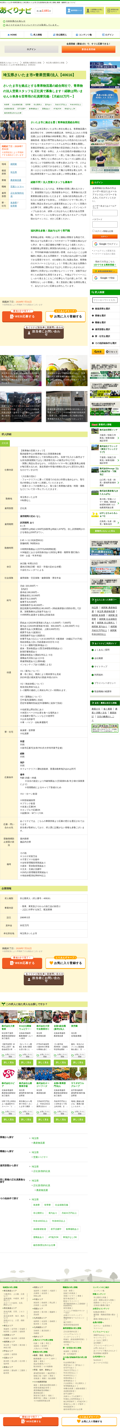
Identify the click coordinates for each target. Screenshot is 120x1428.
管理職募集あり (69, 1385)
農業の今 (96, 709)
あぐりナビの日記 (100, 1362)
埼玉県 (13, 172)
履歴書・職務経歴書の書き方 (104, 1315)
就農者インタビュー (101, 1302)
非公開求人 (38, 104)
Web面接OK (68, 1406)
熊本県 (36, 1323)
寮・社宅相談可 (69, 1353)
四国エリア (38, 1308)
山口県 (44, 1305)
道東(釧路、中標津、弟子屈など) (14, 1299)
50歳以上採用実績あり (72, 1398)
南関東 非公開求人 (106, 622)
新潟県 (6, 1360)
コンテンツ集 (99, 1290)
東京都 (22, 1344)
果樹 (51, 1375)
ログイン (31, 49)
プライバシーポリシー (105, 683)
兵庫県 (36, 1293)
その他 (66, 1344)
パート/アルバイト (71, 1333)
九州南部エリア (40, 1327)
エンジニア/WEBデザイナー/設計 (74, 1311)
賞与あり (48, 104)
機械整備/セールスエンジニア (73, 1318)
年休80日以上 (58, 1220)
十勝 (41, 1343)
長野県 (14, 1354)
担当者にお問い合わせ (44, 332)
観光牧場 (37, 1366)
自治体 (52, 1397)
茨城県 (6, 1338)
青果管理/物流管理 (71, 1324)
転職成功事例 (99, 1311)
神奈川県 (7, 1347)
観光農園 (52, 1378)
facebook (97, 1359)
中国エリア (38, 1299)
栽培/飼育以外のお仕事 (12, 113)
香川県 (44, 1311)
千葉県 (14, 1344)
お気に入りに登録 (10, 1056)
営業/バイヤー (17, 186)
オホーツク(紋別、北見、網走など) (14, 1303)
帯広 (48, 1343)
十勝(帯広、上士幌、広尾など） (14, 1294)
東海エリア (8, 1366)
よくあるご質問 (101, 649)
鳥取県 (36, 1302)
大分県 (44, 1323)
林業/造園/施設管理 (41, 1387)
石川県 (22, 1360)
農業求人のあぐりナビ (9, 63)
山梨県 (6, 1354)
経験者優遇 (80, 1388)
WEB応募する (22, 315)
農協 (45, 1397)
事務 (79, 1295)
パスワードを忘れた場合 (104, 254)
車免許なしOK (70, 109)
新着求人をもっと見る (105, 531)
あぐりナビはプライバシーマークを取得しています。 (32, 25)
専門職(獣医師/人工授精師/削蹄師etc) (74, 1304)
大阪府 (52, 1290)
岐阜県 (6, 1372)
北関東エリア (9, 1334)
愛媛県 (52, 1311)
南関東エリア (9, 1341)
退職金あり (46, 109)
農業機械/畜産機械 (41, 1390)
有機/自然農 (68, 1388)
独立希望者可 (68, 1401)
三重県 (22, 1370)
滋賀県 (36, 1290)
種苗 (35, 1384)
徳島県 (36, 1311)
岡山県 (52, 1302)
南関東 (13, 164)
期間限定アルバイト (71, 1341)
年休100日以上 (75, 104)
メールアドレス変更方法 (104, 251)
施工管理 (67, 1322)
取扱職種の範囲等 (103, 692)
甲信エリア (8, 1350)
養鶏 (41, 1361)
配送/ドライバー (70, 1300)
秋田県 (6, 1331)
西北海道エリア (10, 1307)
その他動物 (48, 1366)
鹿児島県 (45, 1330)
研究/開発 (67, 1307)
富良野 (44, 1345)
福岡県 (36, 1321)
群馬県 (22, 1338)
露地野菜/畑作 (39, 1373)
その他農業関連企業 (42, 1400)
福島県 (22, 1331)
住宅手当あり (68, 1367)
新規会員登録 (88, 49)
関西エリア (38, 1287)
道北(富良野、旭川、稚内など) (14, 1316)
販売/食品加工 (69, 1298)
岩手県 (14, 1328)
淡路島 (36, 1345)
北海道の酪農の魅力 (101, 1305)
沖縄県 (36, 1333)
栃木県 (14, 1338)
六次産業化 (68, 1383)
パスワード (97, 219)
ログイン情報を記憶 (102, 231)
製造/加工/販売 (40, 1395)
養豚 (35, 1361)
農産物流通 (15, 180)
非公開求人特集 (99, 1297)
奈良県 (44, 1293)
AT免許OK (57, 109)
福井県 (6, 1363)
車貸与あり (68, 1364)
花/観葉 (37, 1378)
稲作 (45, 1375)
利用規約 (98, 675)
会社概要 (98, 658)
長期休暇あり (68, 1377)
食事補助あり (34, 109)
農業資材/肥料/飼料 (47, 1384)
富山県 (14, 1360)
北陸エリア (8, 1357)
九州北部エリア (40, 1317)
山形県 (14, 1331)
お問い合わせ (99, 1347)
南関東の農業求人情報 (32, 63)
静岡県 (6, 1370)
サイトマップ (100, 666)
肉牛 (53, 1358)
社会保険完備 (17, 104)
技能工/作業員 (69, 1293)
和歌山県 (37, 1295)
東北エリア (8, 1325)
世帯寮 (27, 104)
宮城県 (22, 1328)
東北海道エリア (10, 1290)
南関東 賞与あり (99, 626)
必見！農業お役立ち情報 (103, 1299)
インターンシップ (70, 1336)
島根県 (44, 1302)
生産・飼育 (68, 1290)
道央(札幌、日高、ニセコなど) (14, 1312)
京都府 (44, 1290)
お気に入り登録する (65, 315)
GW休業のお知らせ (15, 21)
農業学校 (37, 1397)
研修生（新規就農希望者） (74, 1339)
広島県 (36, 1305)
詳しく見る (9, 1063)
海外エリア (38, 1336)
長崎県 (52, 1321)
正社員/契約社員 (17, 194)
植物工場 (37, 1375)
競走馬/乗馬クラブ (41, 1363)
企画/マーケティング (71, 1315)
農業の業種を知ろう (101, 1318)
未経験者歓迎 (9, 109)
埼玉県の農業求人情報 (55, 63)
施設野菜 (51, 1373)
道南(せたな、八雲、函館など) (14, 1321)
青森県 (6, 1328)
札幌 (35, 1343)
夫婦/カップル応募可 (71, 1396)
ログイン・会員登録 (101, 1325)
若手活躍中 (21, 109)
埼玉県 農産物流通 (106, 611)
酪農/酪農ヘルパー (41, 1358)
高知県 (36, 1314)
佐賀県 (44, 1321)
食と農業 (107, 709)
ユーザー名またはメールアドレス (104, 207)
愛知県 (14, 1370)
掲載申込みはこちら (101, 1334)
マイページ (98, 1328)
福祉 (50, 1395)
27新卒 (81, 1403)
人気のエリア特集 (41, 1348)
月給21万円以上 (61, 104)
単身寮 (6, 104)
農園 (44, 1378)
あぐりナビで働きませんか (104, 1350)
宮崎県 (36, 1330)
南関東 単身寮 (98, 615)
